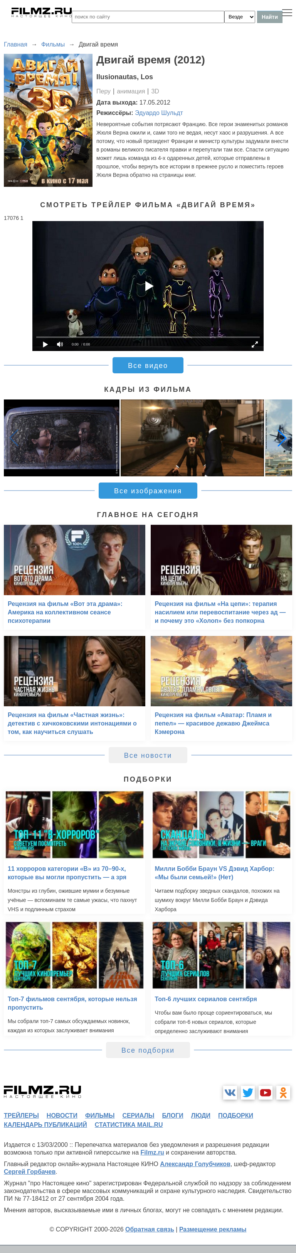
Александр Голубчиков (195, 1164)
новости (62, 1115)
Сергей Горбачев (30, 1171)
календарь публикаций (45, 1125)
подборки (235, 1115)
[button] (282, 437)
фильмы (99, 1115)
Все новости (148, 755)
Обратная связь (149, 1229)
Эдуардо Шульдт (159, 113)
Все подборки (148, 1050)
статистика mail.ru (129, 1125)
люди (200, 1115)
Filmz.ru (152, 1152)
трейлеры (21, 1115)
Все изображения (148, 491)
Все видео (148, 365)
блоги (172, 1115)
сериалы (138, 1115)
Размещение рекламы (213, 1229)
